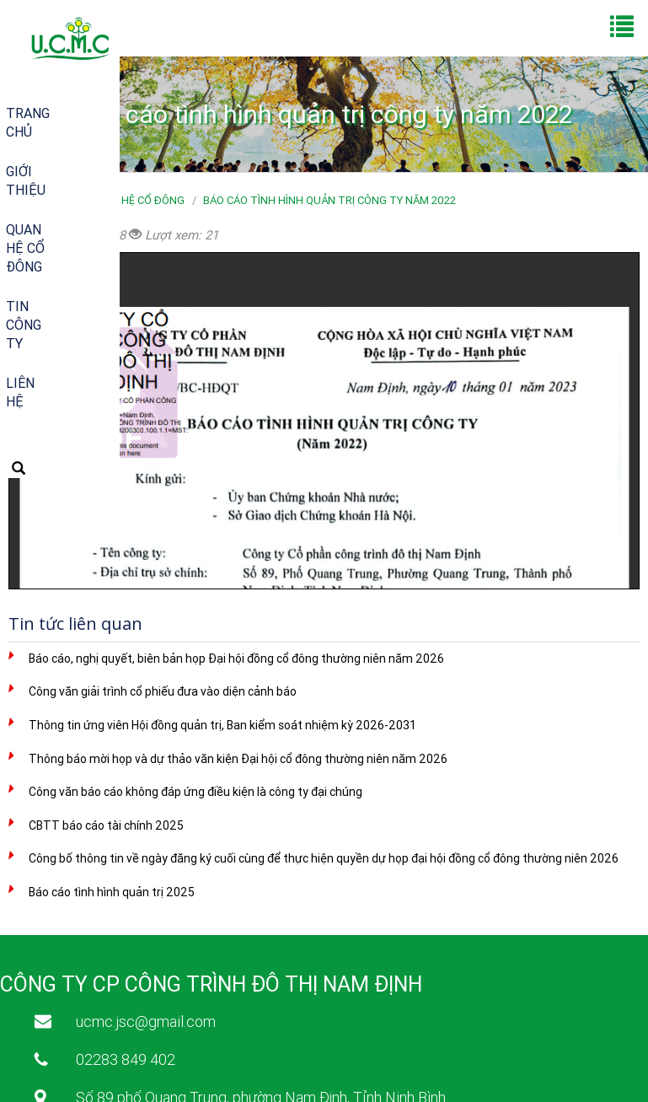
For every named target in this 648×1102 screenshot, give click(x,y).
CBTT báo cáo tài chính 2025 (106, 825)
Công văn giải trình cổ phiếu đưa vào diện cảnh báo (163, 691)
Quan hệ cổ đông (137, 200)
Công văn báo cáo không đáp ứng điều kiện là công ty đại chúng (195, 791)
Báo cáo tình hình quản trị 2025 (112, 892)
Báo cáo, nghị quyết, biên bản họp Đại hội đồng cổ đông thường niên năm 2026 (236, 658)
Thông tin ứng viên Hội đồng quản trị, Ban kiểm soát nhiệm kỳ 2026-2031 (222, 725)
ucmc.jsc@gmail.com (146, 1021)
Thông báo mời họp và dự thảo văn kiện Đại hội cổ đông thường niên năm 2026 (238, 758)
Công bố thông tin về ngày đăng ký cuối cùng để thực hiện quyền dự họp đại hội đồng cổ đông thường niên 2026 (324, 858)
